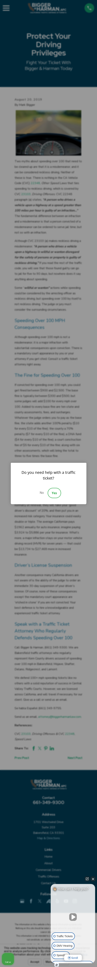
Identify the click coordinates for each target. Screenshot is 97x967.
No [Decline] (42, 493)
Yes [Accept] (54, 493)
